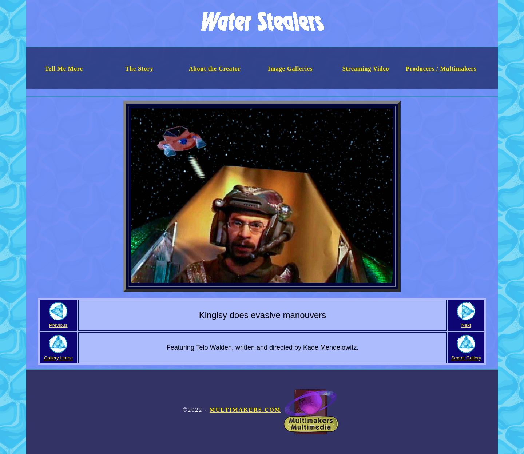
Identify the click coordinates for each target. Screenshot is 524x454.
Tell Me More (64, 68)
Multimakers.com (274, 410)
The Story (140, 68)
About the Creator (215, 68)
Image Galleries (290, 68)
